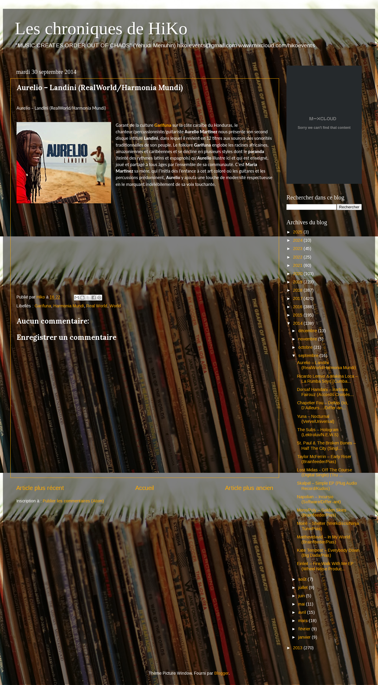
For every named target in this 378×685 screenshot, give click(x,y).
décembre (308, 330)
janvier (305, 637)
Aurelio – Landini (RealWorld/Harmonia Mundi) (326, 365)
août (303, 579)
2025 (298, 232)
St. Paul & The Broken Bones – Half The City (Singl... (326, 445)
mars (303, 620)
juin (302, 595)
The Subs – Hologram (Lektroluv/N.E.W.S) (317, 432)
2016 (298, 306)
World (115, 305)
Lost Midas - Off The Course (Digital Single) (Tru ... (324, 472)
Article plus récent (40, 488)
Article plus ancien (249, 488)
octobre (306, 347)
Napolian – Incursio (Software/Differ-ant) (319, 499)
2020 (298, 273)
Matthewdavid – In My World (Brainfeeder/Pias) (323, 539)
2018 (298, 290)
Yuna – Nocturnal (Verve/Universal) (315, 419)
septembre (309, 355)
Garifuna (162, 125)
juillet (303, 587)
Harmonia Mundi (68, 305)
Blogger (221, 673)
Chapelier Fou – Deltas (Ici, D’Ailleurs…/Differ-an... (322, 405)
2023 (298, 248)
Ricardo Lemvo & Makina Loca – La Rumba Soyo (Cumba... (327, 379)
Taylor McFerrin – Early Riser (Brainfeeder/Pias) (324, 459)
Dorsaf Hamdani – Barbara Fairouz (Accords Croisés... (325, 392)
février (305, 628)
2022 (298, 257)
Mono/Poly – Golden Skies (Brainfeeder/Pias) (321, 512)
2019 (298, 282)
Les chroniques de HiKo (101, 28)
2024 (298, 240)
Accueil (144, 488)
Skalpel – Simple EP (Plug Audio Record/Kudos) (327, 486)
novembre (308, 339)
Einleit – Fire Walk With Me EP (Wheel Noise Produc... (325, 566)
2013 (298, 647)
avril (302, 612)
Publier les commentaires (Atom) (73, 501)
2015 (298, 315)
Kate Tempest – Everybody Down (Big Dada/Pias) (328, 553)
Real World (96, 305)
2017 (298, 298)
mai (302, 604)
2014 (298, 323)
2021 (298, 265)
